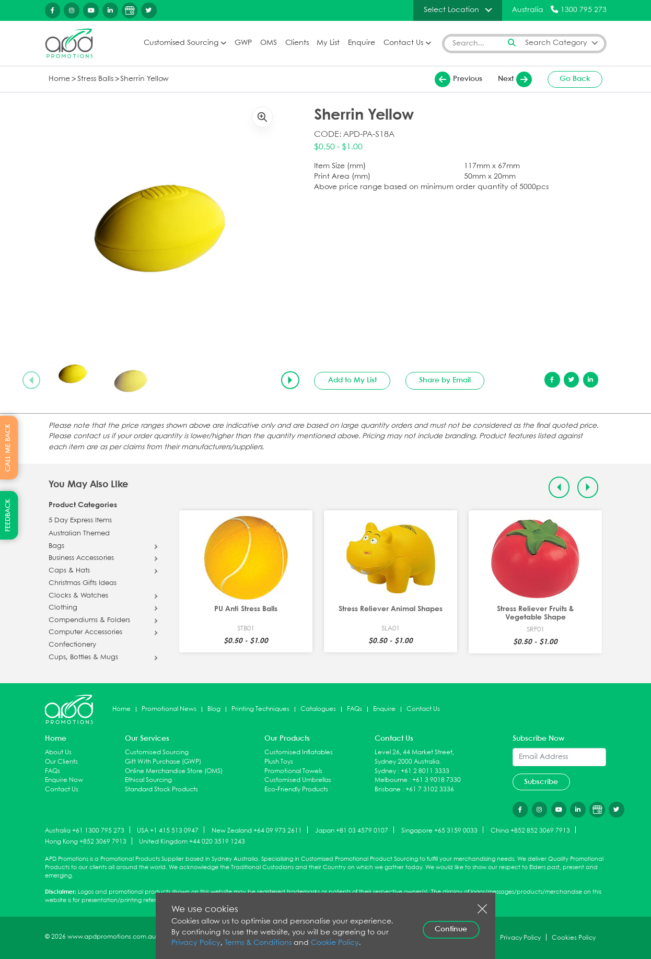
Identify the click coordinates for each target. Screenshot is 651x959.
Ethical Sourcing (148, 780)
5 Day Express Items (80, 521)
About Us (58, 752)
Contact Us (403, 43)
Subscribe (541, 782)
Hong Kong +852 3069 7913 (85, 842)
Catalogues (318, 709)
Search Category (556, 43)
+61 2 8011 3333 (425, 771)
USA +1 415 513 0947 (168, 830)
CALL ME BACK (8, 448)
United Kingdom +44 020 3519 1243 (192, 842)
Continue (451, 929)
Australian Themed (79, 534)
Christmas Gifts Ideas (83, 583)
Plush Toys (278, 762)
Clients (297, 43)
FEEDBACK (8, 515)
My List (328, 43)
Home (59, 79)
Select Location (451, 10)
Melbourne (391, 780)
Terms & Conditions (258, 943)
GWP (243, 43)
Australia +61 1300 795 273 (84, 830)
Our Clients (61, 762)
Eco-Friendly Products (296, 789)
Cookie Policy (335, 943)
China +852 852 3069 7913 (530, 830)
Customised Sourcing (181, 43)
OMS (268, 43)
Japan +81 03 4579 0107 (351, 830)
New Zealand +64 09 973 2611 (257, 830)
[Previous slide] (31, 380)
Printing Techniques (260, 709)
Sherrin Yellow (144, 79)
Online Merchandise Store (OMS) (174, 771)
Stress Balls (95, 79)
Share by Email (445, 380)
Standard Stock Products (161, 789)
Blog (213, 709)
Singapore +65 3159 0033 (439, 830)
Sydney (385, 771)
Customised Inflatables (298, 752)
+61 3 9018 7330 (436, 780)
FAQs (354, 709)
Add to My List (352, 380)
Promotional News (169, 709)
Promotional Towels (293, 771)
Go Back (575, 79)
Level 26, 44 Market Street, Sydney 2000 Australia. (414, 757)
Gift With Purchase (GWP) (163, 762)
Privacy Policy (195, 943)
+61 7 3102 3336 (429, 789)
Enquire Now (64, 780)
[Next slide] (290, 380)
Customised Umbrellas (297, 780)
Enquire (361, 43)
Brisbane (388, 789)
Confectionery (72, 645)
